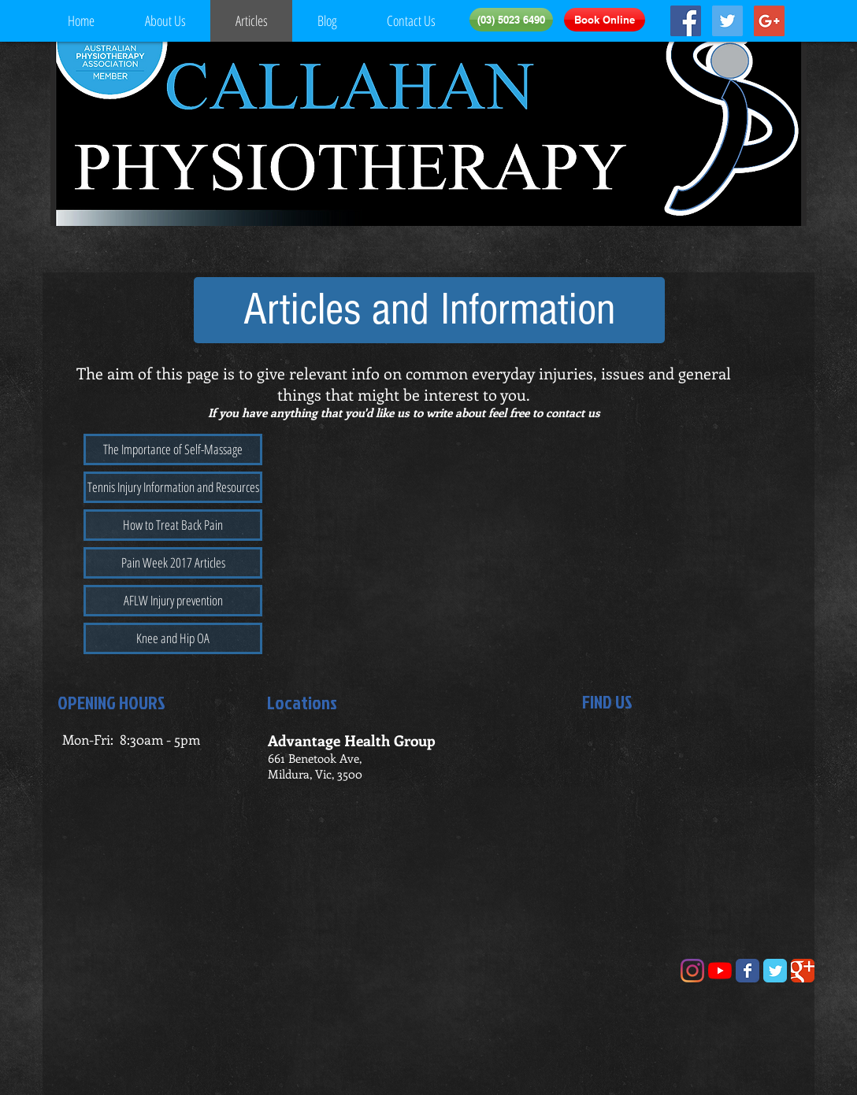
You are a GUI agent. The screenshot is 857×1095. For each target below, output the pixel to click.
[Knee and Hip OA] (172, 638)
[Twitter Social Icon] (727, 21)
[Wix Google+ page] (802, 970)
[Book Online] (604, 19)
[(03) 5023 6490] (511, 19)
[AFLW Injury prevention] (172, 600)
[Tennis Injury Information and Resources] (172, 487)
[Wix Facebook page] (747, 970)
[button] (429, 310)
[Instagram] (692, 970)
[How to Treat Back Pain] (172, 525)
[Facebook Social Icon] (685, 21)
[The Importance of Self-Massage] (172, 449)
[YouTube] (720, 970)
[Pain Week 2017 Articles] (172, 563)
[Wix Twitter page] (775, 970)
